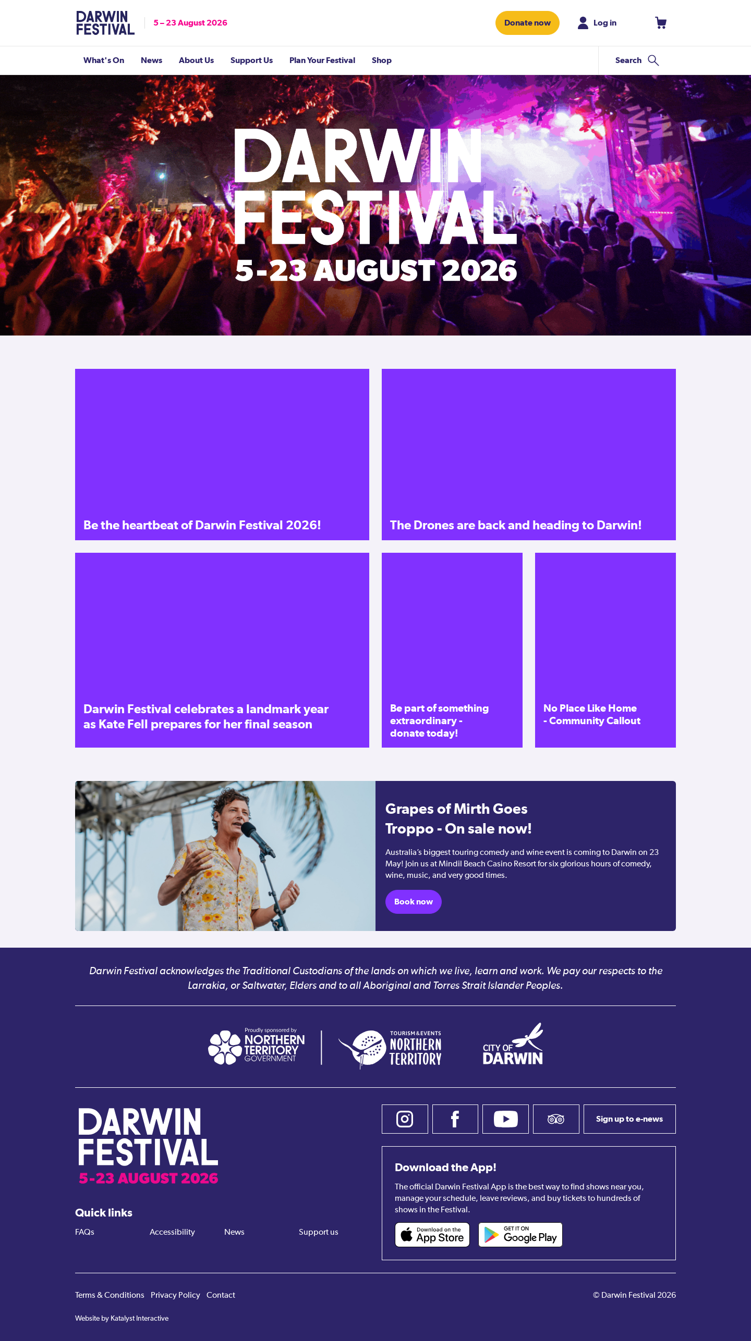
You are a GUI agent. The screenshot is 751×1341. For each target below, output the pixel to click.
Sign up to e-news (629, 1119)
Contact (221, 1296)
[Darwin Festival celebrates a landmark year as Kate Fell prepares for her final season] (222, 650)
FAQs (84, 1232)
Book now (413, 902)
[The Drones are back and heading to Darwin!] (529, 454)
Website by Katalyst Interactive (121, 1318)
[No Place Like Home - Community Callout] (605, 650)
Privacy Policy (175, 1296)
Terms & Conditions (109, 1296)
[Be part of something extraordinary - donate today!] (452, 650)
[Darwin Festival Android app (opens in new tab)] (520, 1234)
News (234, 1232)
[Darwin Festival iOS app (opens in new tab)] (432, 1234)
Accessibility (172, 1232)
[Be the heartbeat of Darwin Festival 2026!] (222, 454)
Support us (318, 1232)
